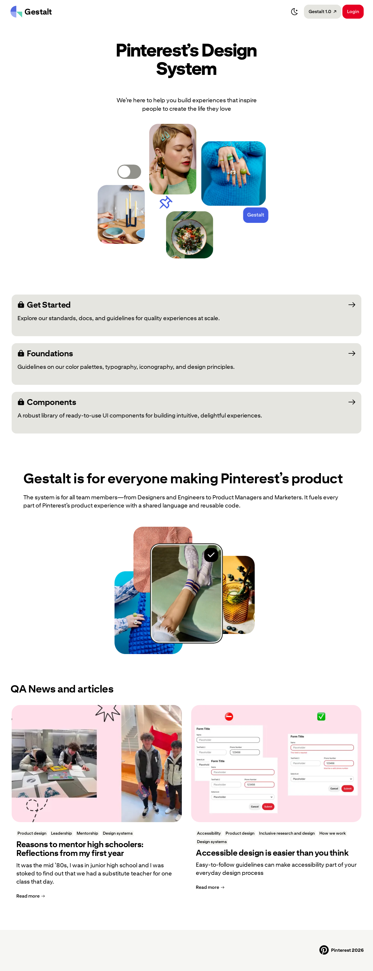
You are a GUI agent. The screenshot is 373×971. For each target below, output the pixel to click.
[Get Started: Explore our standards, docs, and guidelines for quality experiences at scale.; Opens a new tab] (186, 315)
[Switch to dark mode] (295, 12)
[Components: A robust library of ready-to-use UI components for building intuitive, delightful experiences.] (186, 412)
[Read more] (31, 896)
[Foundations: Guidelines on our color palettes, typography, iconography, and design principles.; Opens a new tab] (186, 364)
